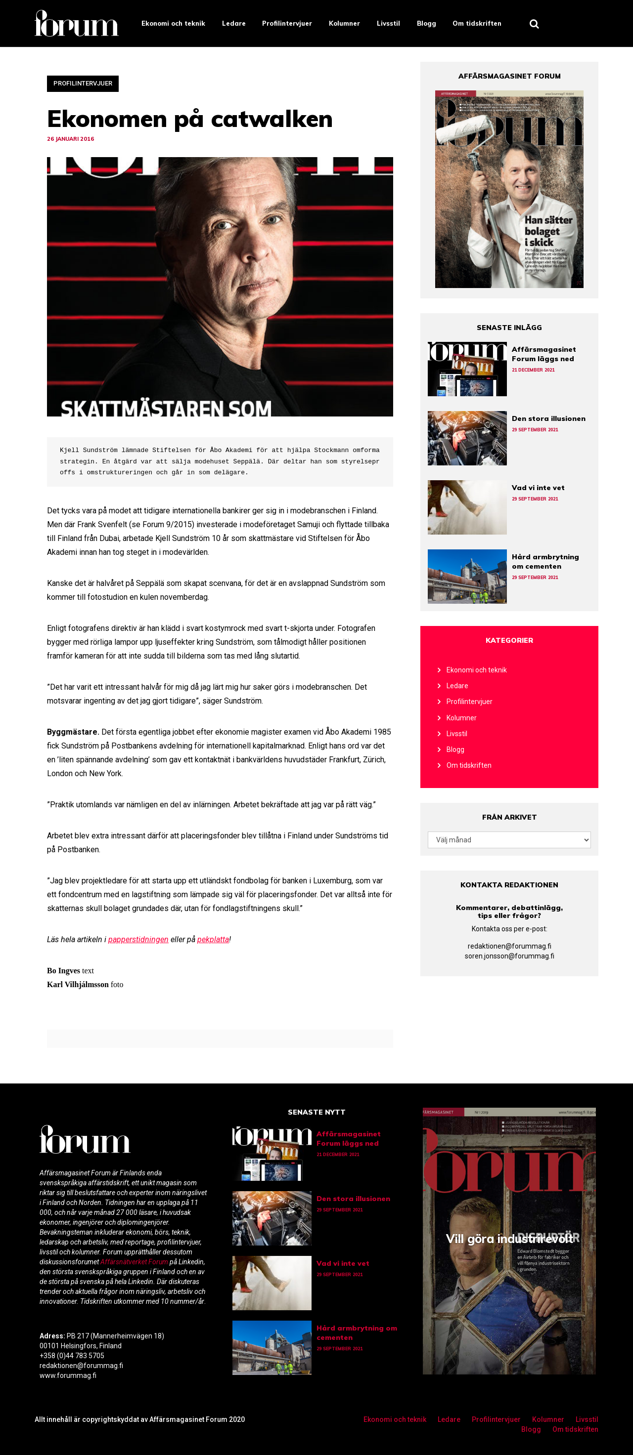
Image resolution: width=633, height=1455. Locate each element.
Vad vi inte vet (538, 487)
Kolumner (344, 23)
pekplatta (213, 939)
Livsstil (388, 23)
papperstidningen (138, 939)
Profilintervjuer (287, 23)
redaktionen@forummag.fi (509, 946)
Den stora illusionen (549, 418)
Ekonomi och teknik (173, 23)
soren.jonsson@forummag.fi (509, 956)
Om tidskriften (476, 23)
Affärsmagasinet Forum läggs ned (544, 354)
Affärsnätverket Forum (135, 1262)
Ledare (234, 23)
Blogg (426, 23)
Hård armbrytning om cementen (545, 561)
